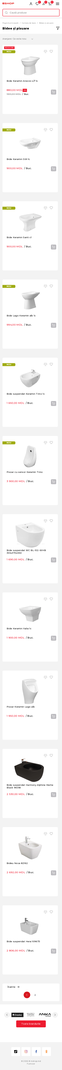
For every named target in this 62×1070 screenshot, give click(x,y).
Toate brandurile (31, 1023)
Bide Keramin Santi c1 (19, 250)
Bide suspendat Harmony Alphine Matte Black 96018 (30, 799)
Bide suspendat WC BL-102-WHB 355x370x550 (26, 564)
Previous (7, 1015)
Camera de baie (29, 23)
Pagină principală (10, 23)
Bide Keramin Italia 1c (19, 641)
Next (55, 1015)
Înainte (13, 987)
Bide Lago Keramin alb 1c (21, 328)
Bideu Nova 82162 (17, 876)
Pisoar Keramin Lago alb (21, 720)
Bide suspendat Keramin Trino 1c (26, 407)
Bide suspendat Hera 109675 (23, 954)
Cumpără (53, 105)
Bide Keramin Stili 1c (18, 172)
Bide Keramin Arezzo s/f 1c (22, 94)
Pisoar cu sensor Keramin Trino (25, 485)
